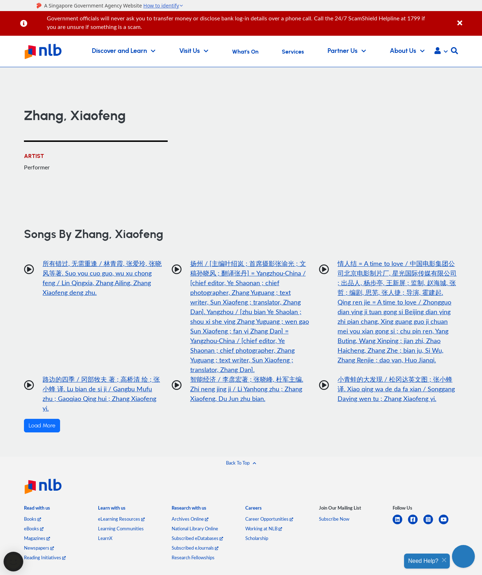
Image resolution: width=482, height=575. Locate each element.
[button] (441, 51)
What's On (245, 52)
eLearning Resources (121, 519)
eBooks (34, 528)
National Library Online (195, 528)
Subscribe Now (334, 519)
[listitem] (37, 510)
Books (32, 519)
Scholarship (256, 538)
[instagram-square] (431, 524)
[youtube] (446, 524)
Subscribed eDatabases (197, 538)
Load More (42, 425)
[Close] (468, 19)
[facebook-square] (415, 524)
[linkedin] (400, 524)
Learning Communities (121, 528)
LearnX (105, 538)
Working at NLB (263, 528)
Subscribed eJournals (195, 548)
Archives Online (190, 519)
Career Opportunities (269, 519)
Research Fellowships (193, 557)
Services (293, 52)
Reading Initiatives (45, 557)
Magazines (37, 538)
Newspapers (39, 548)
